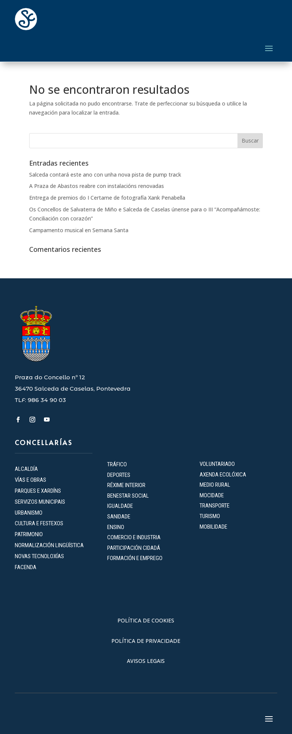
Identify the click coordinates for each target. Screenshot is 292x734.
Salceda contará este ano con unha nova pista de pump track (105, 174)
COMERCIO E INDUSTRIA (134, 537)
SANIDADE (118, 516)
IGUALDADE (120, 506)
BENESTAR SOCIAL (128, 495)
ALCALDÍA (26, 469)
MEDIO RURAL (215, 484)
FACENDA (25, 567)
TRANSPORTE (215, 505)
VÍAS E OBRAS (30, 479)
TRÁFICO (117, 464)
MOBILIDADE (213, 526)
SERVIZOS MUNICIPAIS (40, 501)
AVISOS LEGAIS (146, 660)
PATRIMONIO (29, 534)
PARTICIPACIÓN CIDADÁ (133, 548)
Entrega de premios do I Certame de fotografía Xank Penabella (107, 197)
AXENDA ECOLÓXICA (223, 474)
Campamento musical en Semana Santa (78, 230)
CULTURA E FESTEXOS (39, 523)
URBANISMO (28, 512)
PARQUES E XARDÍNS (38, 490)
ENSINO (115, 527)
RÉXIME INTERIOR (126, 485)
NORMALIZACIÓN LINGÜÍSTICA (49, 545)
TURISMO (210, 516)
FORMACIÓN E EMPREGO (134, 558)
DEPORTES (118, 475)
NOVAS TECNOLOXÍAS (39, 556)
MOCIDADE (212, 495)
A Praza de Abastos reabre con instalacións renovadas (96, 185)
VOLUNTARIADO (217, 464)
